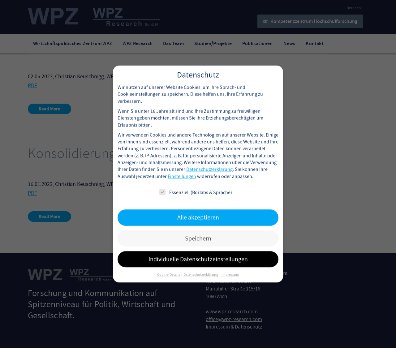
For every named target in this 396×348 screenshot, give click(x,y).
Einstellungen (182, 170)
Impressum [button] (230, 268)
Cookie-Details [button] (169, 268)
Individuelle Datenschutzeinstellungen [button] (198, 253)
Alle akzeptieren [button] (198, 211)
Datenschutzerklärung (209, 163)
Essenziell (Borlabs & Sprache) (195, 186)
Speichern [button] (198, 232)
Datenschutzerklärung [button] (201, 268)
